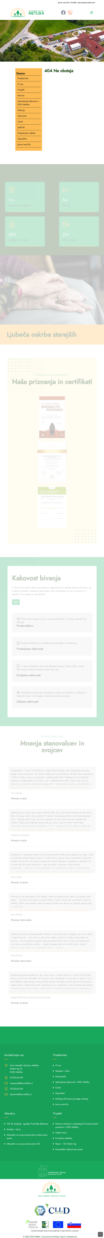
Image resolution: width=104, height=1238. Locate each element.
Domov (20, 73)
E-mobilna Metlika (63, 1138)
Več (16, 602)
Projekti (21, 89)
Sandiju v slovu (14, 1129)
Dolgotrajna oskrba (26, 133)
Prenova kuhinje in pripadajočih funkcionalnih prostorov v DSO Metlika (76, 1125)
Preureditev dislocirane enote (69, 1149)
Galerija (21, 110)
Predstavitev (23, 78)
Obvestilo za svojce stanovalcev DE (23, 1143)
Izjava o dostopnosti (68, 1236)
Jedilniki (21, 127)
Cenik (20, 121)
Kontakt (73, 2)
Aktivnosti (22, 116)
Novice (21, 95)
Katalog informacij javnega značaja (71, 1098)
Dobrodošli (60, 1076)
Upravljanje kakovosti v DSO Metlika (28, 103)
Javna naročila (63, 2)
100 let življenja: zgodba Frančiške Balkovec (27, 1123)
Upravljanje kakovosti (86, 2)
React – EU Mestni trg (65, 1143)
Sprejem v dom (62, 1071)
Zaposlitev (22, 138)
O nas (20, 84)
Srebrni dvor (61, 1132)
